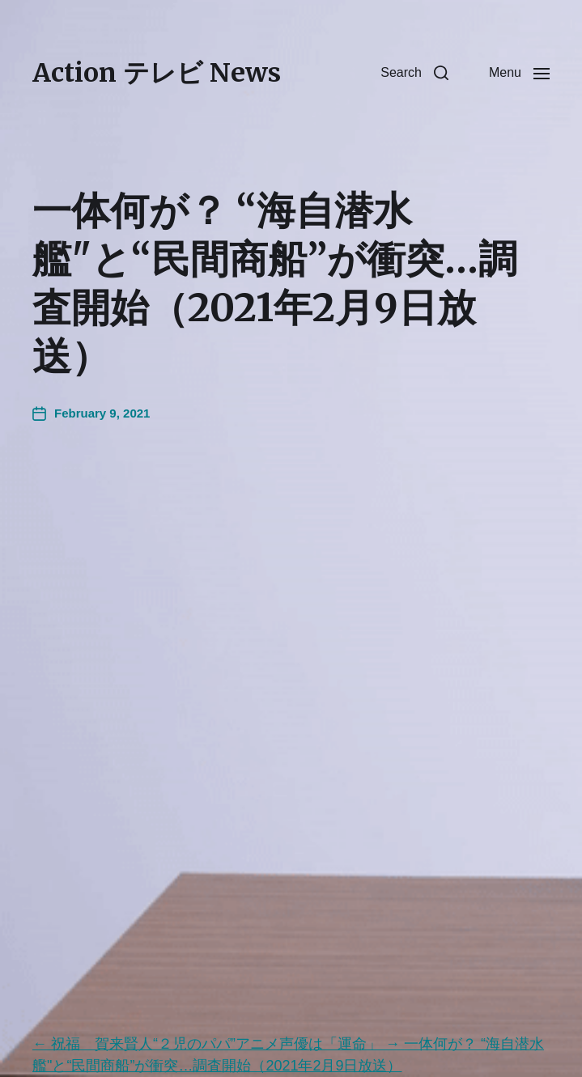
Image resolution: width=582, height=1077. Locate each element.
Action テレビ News (156, 73)
